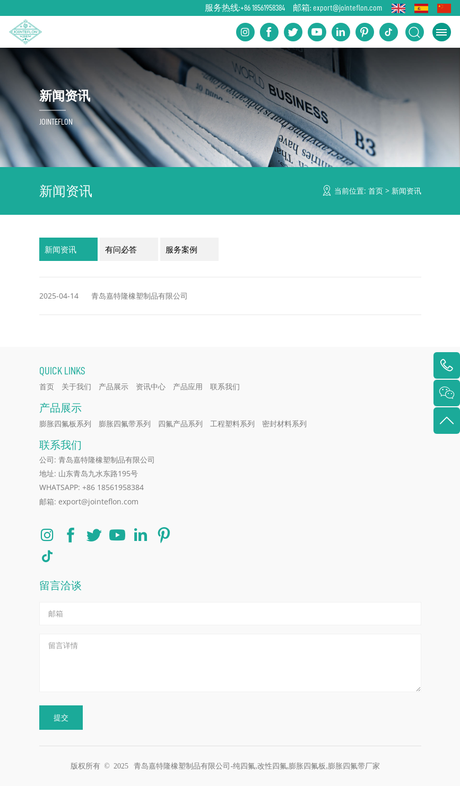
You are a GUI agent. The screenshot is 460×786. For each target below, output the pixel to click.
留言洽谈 (60, 585)
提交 (61, 717)
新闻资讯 (406, 191)
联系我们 (225, 386)
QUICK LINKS (62, 370)
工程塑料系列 (232, 423)
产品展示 (113, 386)
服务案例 (181, 249)
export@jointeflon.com (347, 7)
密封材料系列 (284, 423)
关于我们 (76, 386)
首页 (375, 191)
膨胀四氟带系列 (125, 423)
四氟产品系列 (180, 423)
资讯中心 (151, 386)
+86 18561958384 (262, 7)
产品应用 (188, 386)
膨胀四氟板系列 (65, 423)
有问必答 (121, 249)
